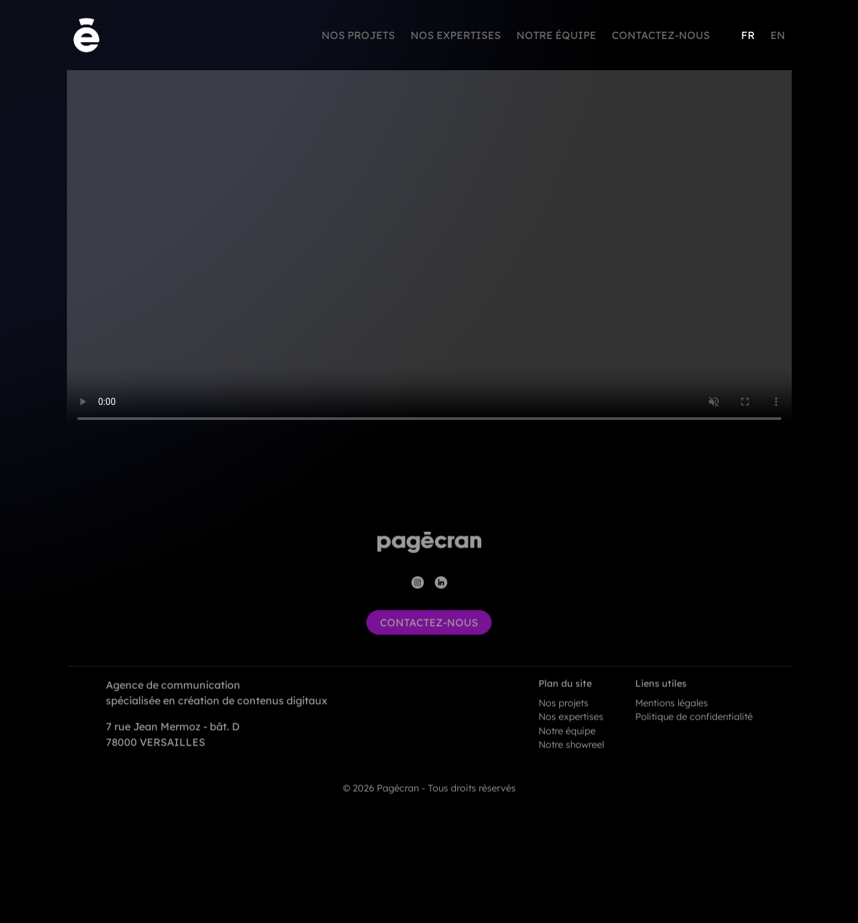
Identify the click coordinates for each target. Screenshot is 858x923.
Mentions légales (671, 716)
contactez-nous (429, 635)
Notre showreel (571, 758)
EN (777, 35)
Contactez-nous (661, 35)
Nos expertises (455, 35)
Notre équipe (556, 35)
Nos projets (358, 35)
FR (748, 35)
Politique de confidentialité (694, 729)
